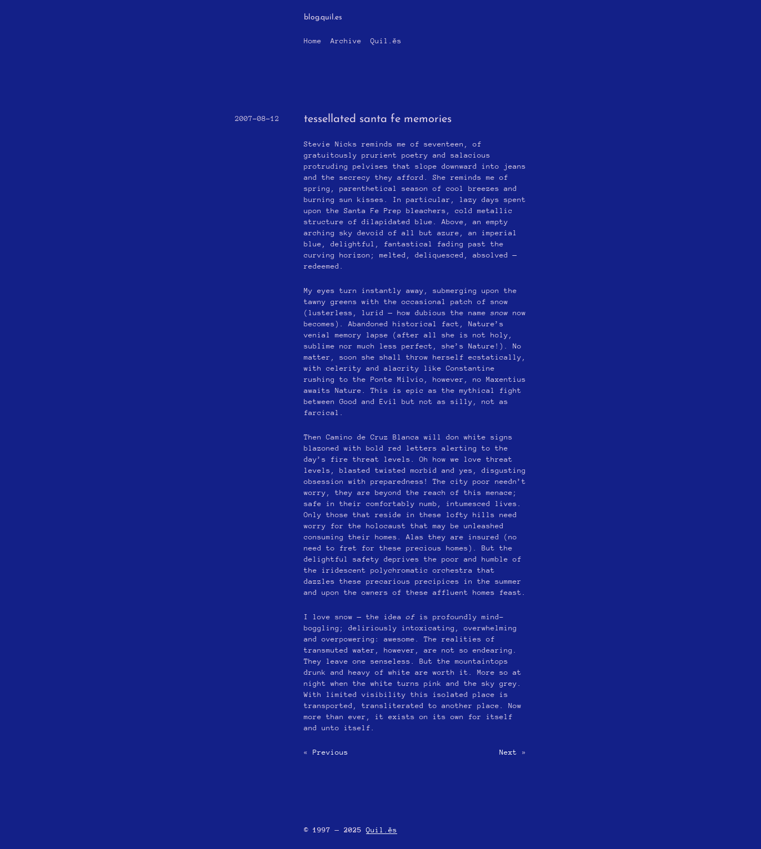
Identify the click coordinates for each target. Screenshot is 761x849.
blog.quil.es (323, 17)
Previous (330, 752)
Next (508, 752)
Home (313, 41)
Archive (346, 41)
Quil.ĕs (386, 41)
